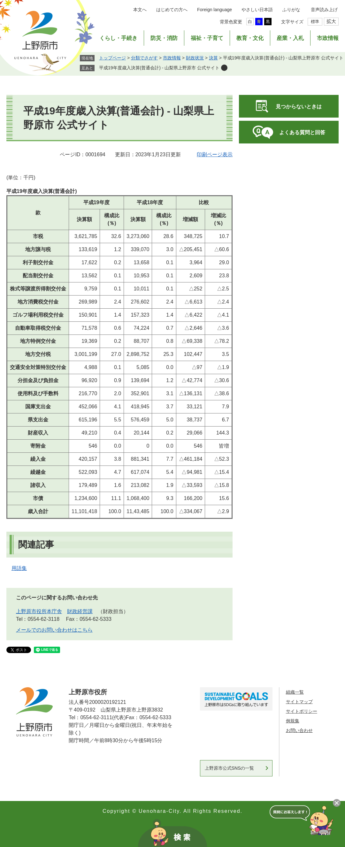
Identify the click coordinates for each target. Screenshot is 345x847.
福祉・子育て (207, 38)
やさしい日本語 (257, 9)
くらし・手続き (118, 38)
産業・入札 (290, 38)
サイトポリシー (301, 711)
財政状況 (195, 57)
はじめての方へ (172, 9)
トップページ (112, 57)
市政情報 (328, 38)
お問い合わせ (299, 730)
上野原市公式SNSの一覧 (229, 768)
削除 (224, 68)
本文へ (140, 9)
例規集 (292, 720)
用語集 (19, 568)
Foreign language (214, 9)
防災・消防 (164, 38)
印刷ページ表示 (215, 154)
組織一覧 (295, 692)
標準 (315, 21)
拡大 (331, 21)
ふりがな (291, 9)
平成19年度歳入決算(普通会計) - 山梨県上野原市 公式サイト (159, 67)
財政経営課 (80, 611)
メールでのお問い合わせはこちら (54, 630)
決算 (213, 57)
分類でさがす (144, 57)
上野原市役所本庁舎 (39, 611)
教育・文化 (250, 38)
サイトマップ (299, 701)
